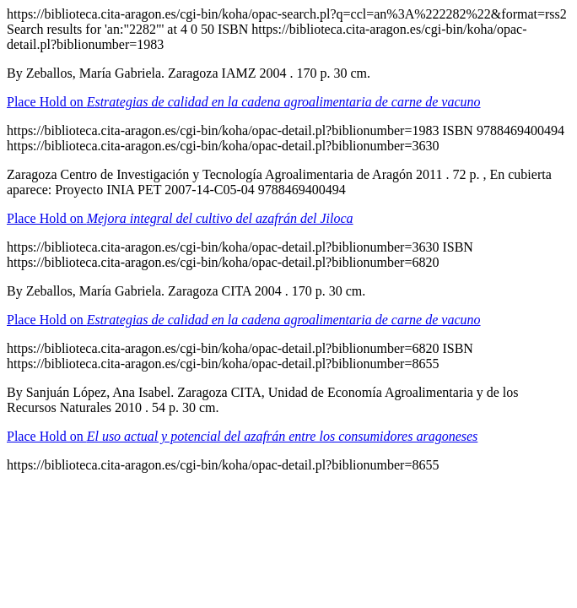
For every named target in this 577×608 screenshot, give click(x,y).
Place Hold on (244, 102)
